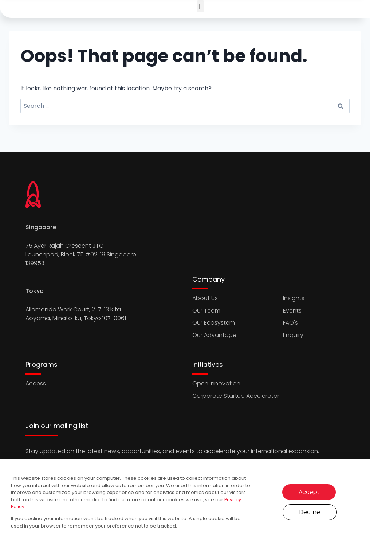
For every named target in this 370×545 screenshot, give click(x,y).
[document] (185, 272)
